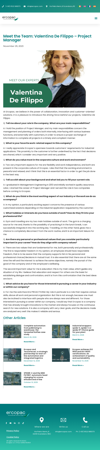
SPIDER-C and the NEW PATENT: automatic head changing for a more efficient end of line (35, 376)
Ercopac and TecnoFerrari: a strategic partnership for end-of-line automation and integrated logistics (36, 353)
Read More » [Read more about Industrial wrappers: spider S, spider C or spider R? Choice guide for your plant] (78, 339)
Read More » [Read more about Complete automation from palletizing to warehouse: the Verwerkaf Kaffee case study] (29, 341)
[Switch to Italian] (79, 6)
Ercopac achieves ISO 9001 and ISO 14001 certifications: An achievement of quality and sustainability (83, 353)
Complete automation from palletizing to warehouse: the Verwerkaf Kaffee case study (34, 330)
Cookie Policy (12, 437)
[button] (96, 18)
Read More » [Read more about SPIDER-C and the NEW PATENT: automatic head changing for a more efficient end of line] (29, 387)
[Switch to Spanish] (94, 6)
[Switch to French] (89, 6)
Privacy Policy (12, 430)
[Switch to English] (84, 6)
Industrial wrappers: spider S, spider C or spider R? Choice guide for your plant (83, 328)
